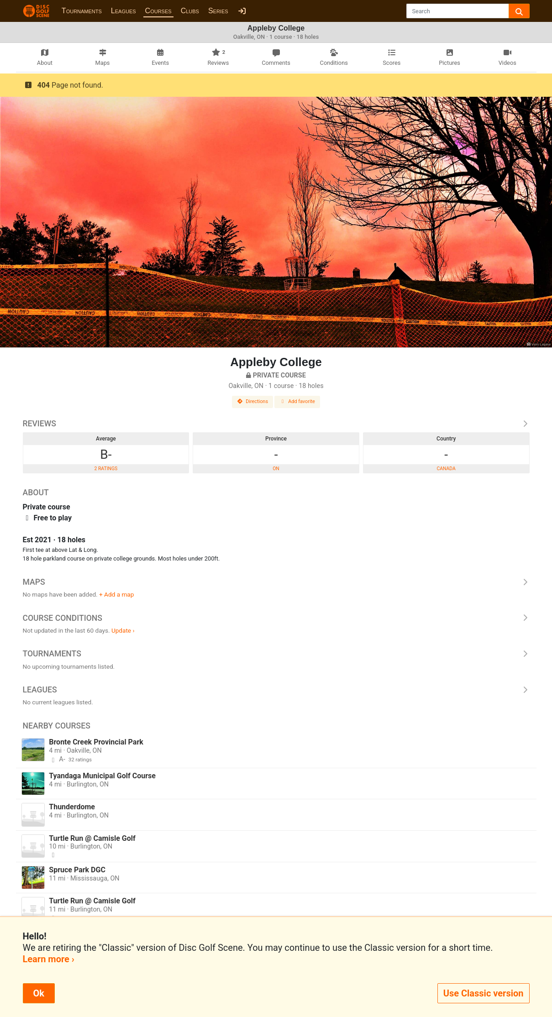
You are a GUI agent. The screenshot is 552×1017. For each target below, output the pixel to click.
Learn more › (48, 959)
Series (218, 11)
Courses (158, 11)
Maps (276, 582)
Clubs (190, 11)
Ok (39, 993)
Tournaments (82, 11)
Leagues (123, 11)
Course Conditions (276, 618)
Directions (252, 401)
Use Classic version (483, 993)
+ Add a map (116, 594)
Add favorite (297, 401)
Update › (123, 630)
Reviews (276, 423)
